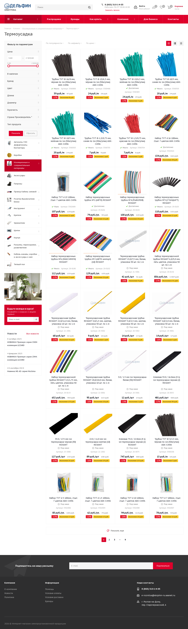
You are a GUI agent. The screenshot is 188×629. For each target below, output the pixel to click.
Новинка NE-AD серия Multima (21, 371)
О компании (10, 589)
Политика (9, 597)
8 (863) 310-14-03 (114, 4)
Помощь (49, 589)
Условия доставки (54, 597)
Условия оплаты (53, 593)
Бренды (49, 601)
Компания (9, 583)
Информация (52, 583)
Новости (8, 593)
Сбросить (30, 133)
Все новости (32, 333)
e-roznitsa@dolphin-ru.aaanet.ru (158, 595)
